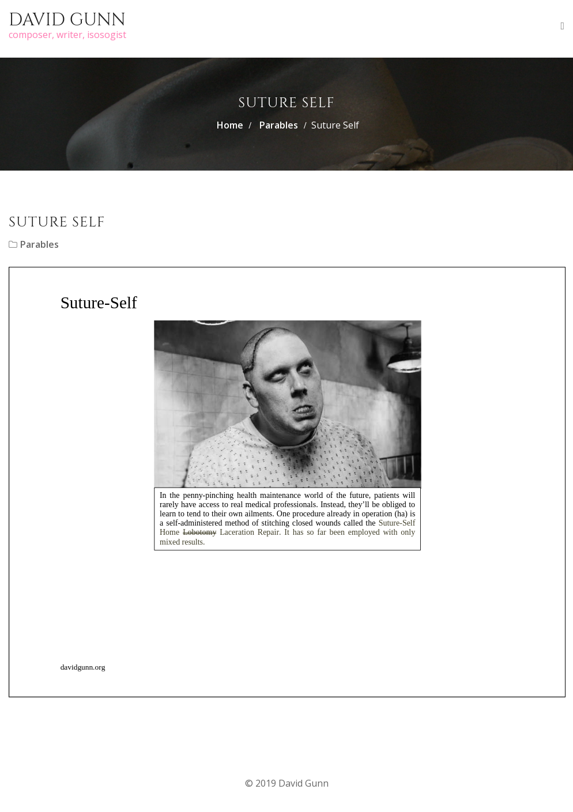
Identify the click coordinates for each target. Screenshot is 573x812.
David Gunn (67, 20)
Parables (278, 125)
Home (230, 125)
